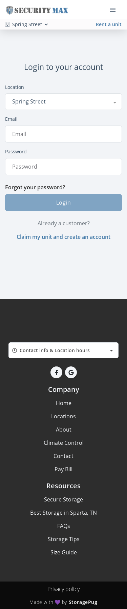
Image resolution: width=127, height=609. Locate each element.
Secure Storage (63, 499)
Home (63, 403)
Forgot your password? (35, 187)
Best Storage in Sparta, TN (63, 512)
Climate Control (64, 442)
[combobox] (63, 101)
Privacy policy (63, 589)
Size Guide (63, 552)
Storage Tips (64, 539)
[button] (56, 372)
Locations (63, 416)
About (63, 429)
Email (11, 119)
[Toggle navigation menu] (115, 9)
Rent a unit (109, 24)
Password (16, 151)
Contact (63, 456)
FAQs (63, 526)
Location (14, 87)
